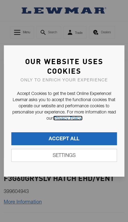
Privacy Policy (68, 118)
